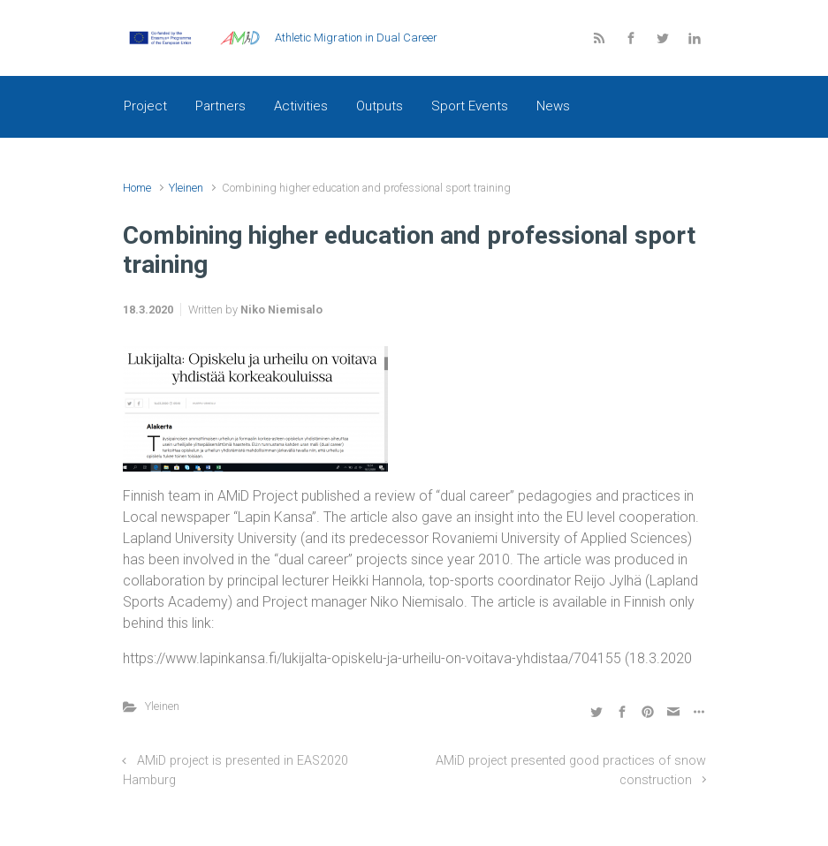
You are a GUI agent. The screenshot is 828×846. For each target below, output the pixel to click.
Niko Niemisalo (281, 309)
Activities (301, 106)
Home (137, 187)
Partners (220, 106)
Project (145, 106)
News (553, 106)
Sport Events (469, 106)
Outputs (379, 106)
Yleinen (186, 187)
